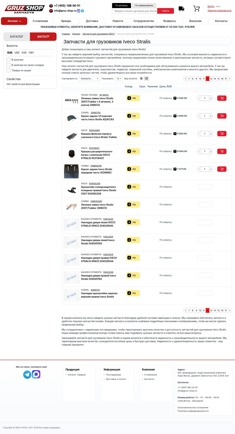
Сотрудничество (143, 21)
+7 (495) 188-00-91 (188, 387)
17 (226, 78)
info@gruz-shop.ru (187, 390)
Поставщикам (113, 374)
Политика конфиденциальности (193, 411)
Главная (66, 34)
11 (204, 78)
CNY (31, 52)
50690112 (95, 290)
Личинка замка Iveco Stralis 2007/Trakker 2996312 (97, 206)
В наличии (17, 59)
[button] (14, 21)
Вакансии (195, 21)
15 (219, 78)
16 (222, 78)
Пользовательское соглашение (193, 407)
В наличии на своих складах (28, 65)
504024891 (94, 130)
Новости (118, 21)
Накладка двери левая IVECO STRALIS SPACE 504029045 (98, 224)
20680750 (95, 112)
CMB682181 (96, 166)
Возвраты (169, 21)
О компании (40, 21)
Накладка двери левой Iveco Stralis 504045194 (98, 242)
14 (215, 78)
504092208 (94, 183)
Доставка (92, 21)
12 (207, 78)
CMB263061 (96, 201)
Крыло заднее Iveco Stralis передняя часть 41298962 (96, 171)
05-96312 (104, 95)
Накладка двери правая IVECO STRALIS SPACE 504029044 (99, 259)
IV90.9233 (108, 219)
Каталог (76, 34)
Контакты (221, 21)
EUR (24, 52)
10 (200, 78)
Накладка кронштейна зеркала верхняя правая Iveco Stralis (99, 295)
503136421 (94, 148)
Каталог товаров (76, 374)
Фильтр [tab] (43, 36)
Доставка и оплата (115, 379)
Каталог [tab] (16, 36)
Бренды (66, 21)
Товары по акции (21, 70)
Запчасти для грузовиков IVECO (98, 34)
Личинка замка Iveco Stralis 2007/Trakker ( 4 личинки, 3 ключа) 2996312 (97, 101)
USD (17, 52)
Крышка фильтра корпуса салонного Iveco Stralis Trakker (99, 135)
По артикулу (121, 5)
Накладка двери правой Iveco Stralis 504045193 (98, 277)
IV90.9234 (108, 254)
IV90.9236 (108, 272)
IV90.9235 (108, 236)
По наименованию (144, 5)
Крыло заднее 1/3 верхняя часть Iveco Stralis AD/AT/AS (97, 118)
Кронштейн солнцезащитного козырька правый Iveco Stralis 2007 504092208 (98, 190)
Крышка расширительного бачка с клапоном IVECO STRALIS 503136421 (96, 155)
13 (211, 78)
